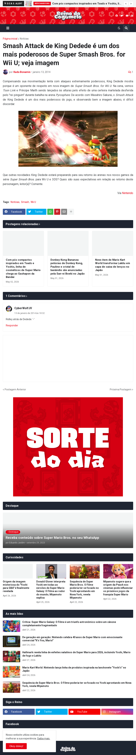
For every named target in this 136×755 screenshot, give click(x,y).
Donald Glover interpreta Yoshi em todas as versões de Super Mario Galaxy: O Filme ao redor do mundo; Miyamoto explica (50, 589)
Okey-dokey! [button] (16, 746)
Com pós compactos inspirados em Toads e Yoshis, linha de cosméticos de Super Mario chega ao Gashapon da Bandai (87, 3)
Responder (12, 325)
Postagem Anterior (15, 389)
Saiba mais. (43, 738)
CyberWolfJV (23, 308)
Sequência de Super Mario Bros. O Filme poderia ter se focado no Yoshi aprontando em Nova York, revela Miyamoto (84, 589)
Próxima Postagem (120, 389)
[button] (126, 4)
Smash (25, 202)
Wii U (33, 202)
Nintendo (127, 193)
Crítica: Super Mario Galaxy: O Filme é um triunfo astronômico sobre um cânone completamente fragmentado (69, 624)
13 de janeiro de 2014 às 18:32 (29, 313)
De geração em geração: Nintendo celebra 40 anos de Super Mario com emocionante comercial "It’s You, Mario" (72, 639)
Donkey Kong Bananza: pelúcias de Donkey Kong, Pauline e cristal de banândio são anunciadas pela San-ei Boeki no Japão (67, 266)
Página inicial (10, 38)
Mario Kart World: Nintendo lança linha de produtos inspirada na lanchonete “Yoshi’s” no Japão (74, 669)
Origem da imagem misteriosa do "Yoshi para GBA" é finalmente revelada (16, 586)
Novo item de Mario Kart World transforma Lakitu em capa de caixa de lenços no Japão (112, 265)
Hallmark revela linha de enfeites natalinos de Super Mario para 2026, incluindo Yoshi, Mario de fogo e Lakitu (76, 654)
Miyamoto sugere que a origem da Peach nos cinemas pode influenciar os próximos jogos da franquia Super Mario (118, 588)
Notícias (24, 38)
